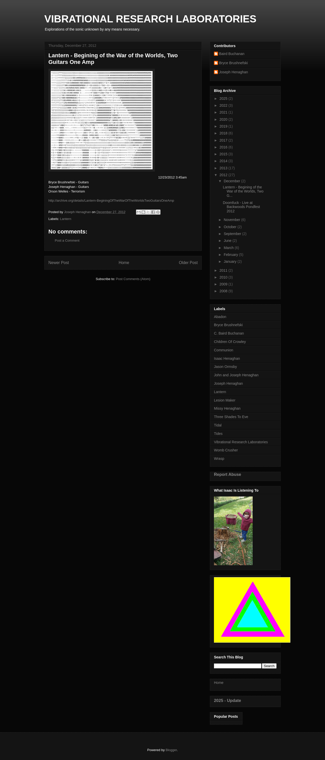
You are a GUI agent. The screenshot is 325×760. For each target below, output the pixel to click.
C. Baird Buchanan (229, 333)
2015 (224, 154)
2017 (224, 140)
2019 (224, 126)
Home (124, 262)
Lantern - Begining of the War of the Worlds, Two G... (243, 191)
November (232, 220)
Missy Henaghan (227, 408)
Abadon (220, 317)
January (230, 261)
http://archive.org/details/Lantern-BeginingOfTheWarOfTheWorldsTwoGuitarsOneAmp (111, 200)
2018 (224, 133)
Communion (223, 350)
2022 (224, 105)
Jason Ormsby (225, 367)
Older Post (188, 262)
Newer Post (58, 262)
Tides (218, 434)
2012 (224, 175)
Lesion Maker (224, 400)
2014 (224, 161)
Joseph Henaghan (233, 72)
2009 (224, 284)
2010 (224, 277)
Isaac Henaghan (227, 358)
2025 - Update (227, 700)
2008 (224, 291)
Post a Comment (67, 240)
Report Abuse (227, 474)
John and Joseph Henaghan (236, 375)
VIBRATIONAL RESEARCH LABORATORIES (150, 18)
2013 (224, 168)
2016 (224, 147)
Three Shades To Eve (231, 417)
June (228, 241)
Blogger (171, 750)
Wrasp (219, 459)
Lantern (65, 219)
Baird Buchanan (232, 54)
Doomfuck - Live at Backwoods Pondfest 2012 (241, 207)
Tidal (218, 425)
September (233, 234)
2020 (224, 119)
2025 (224, 98)
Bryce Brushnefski (233, 63)
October (230, 227)
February (231, 255)
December (232, 181)
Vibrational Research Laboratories (241, 442)
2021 (224, 112)
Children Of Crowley (230, 342)
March (229, 248)
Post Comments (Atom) (133, 279)
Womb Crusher (226, 450)
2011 (224, 270)
